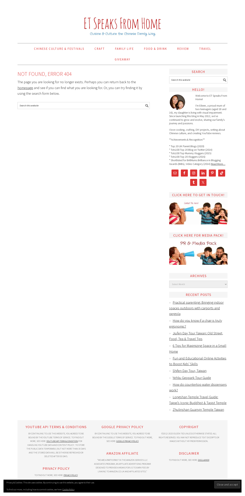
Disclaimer (203, 459)
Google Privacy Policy (127, 441)
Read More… (218, 164)
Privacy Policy (71, 475)
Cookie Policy (68, 489)
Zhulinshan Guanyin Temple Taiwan (198, 409)
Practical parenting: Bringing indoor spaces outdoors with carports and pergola (196, 308)
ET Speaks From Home (123, 20)
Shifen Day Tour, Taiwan (189, 370)
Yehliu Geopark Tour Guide (192, 377)
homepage (25, 88)
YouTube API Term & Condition (62, 441)
